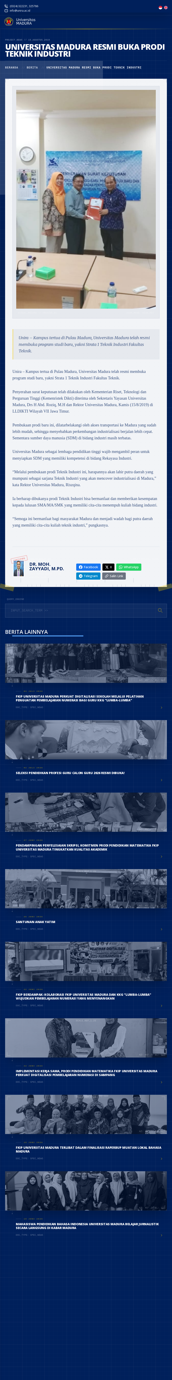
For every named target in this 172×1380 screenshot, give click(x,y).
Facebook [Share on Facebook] (88, 567)
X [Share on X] (108, 567)
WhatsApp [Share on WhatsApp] (129, 567)
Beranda (11, 67)
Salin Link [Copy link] (114, 576)
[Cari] (160, 610)
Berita (32, 67)
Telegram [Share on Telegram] (88, 576)
